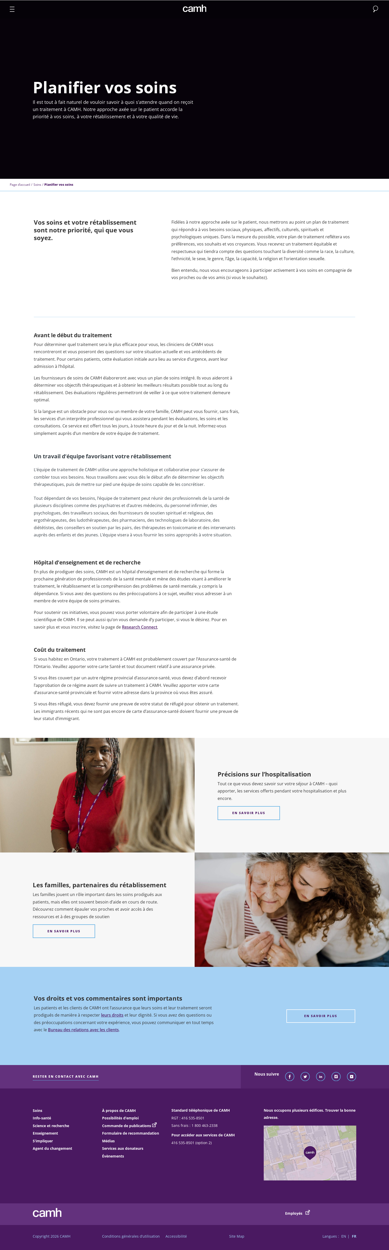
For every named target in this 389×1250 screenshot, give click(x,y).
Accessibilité (176, 1236)
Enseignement (45, 1133)
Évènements (113, 1156)
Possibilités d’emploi (120, 1118)
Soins (37, 184)
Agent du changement (52, 1148)
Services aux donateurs (122, 1148)
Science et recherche (51, 1125)
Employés (297, 1213)
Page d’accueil (20, 184)
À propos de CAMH (119, 1110)
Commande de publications (126, 1125)
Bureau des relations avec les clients (83, 1030)
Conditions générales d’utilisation (131, 1236)
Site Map (236, 1236)
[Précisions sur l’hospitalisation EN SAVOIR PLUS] (249, 813)
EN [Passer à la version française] (343, 1236)
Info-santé (42, 1118)
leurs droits (112, 1015)
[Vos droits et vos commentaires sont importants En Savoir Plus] (320, 1016)
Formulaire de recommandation (130, 1133)
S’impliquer (43, 1140)
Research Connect (139, 627)
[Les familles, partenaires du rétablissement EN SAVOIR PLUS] (64, 931)
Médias (108, 1140)
